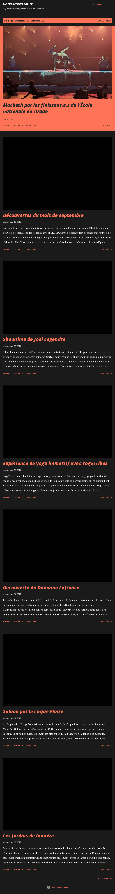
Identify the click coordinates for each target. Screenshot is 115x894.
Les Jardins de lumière (28, 835)
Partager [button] (7, 126)
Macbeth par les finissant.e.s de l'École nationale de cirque (47, 108)
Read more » (106, 126)
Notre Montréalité (17, 4)
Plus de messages (104, 878)
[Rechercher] (98, 4)
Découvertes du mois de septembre (43, 215)
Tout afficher (104, 20)
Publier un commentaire (25, 126)
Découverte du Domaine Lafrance (41, 587)
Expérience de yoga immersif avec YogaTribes (55, 463)
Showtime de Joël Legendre (34, 339)
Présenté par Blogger (57, 887)
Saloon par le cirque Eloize (33, 711)
